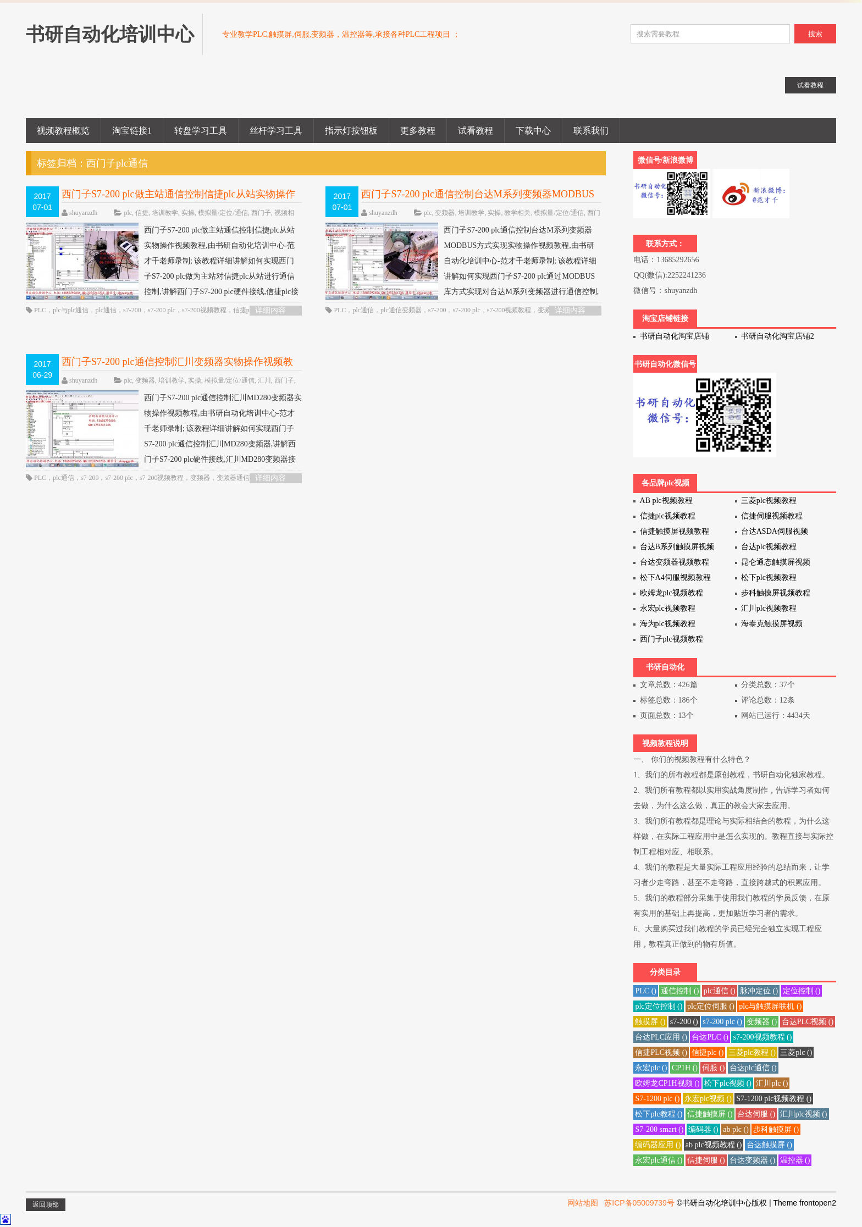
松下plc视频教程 (769, 577)
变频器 (445, 213)
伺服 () (713, 1068)
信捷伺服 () (706, 1160)
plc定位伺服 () (710, 1006)
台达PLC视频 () (808, 1022)
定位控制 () (802, 991)
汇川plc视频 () (803, 1114)
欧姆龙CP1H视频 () (667, 1083)
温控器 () (795, 1160)
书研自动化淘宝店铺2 (777, 336)
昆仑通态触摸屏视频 (775, 562)
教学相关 (517, 213)
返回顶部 (45, 1204)
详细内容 (270, 310)
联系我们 (591, 130)
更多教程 (417, 130)
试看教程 (475, 130)
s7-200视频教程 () (762, 1037)
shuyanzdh (83, 213)
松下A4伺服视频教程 (675, 577)
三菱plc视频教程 (769, 500)
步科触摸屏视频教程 (775, 593)
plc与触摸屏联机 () (770, 1006)
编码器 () (703, 1129)
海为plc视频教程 (667, 624)
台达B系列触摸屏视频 (677, 547)
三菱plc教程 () (752, 1052)
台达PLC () (710, 1037)
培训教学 (165, 213)
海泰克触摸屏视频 (772, 624)
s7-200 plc (161, 310)
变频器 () (762, 1022)
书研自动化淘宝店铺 (674, 336)
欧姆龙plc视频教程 (671, 593)
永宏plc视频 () (708, 1099)
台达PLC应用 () (661, 1037)
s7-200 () (684, 1022)
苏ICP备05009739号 (639, 1202)
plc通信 (106, 310)
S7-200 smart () (659, 1129)
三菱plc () (796, 1052)
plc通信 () (720, 991)
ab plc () (736, 1129)
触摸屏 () (650, 1022)
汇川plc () (772, 1083)
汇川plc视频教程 (769, 608)
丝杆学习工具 (276, 130)
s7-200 (132, 310)
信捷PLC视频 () (661, 1052)
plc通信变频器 (401, 310)
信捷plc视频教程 (667, 516)
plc (128, 213)
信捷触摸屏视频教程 (674, 531)
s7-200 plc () (722, 1022)
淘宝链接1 (132, 130)
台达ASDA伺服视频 (774, 531)
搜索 (815, 34)
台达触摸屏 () (769, 1145)
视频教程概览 (63, 130)
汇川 (264, 380)
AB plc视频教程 (666, 500)
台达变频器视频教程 (674, 562)
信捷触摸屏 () (710, 1114)
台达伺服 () (756, 1114)
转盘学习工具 (200, 130)
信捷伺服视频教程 (772, 516)
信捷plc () (707, 1052)
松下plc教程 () (658, 1114)
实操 (188, 213)
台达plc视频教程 (769, 547)
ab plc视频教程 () (714, 1145)
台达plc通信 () (753, 1068)
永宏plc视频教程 (667, 608)
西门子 (261, 213)
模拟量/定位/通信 (223, 213)
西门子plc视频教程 (671, 639)
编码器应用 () (658, 1145)
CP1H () (685, 1068)
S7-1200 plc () (657, 1099)
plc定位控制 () (658, 1006)
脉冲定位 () (759, 991)
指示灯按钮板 (351, 130)
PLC (40, 310)
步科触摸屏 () (776, 1129)
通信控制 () (680, 991)
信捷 (141, 213)
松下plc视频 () (728, 1083)
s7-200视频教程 (204, 310)
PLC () (645, 991)
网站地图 (582, 1202)
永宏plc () (651, 1068)
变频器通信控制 (240, 478)
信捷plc (244, 310)
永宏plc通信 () (658, 1160)
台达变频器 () (752, 1160)
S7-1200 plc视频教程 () (773, 1099)
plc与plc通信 (71, 310)
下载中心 (533, 130)
